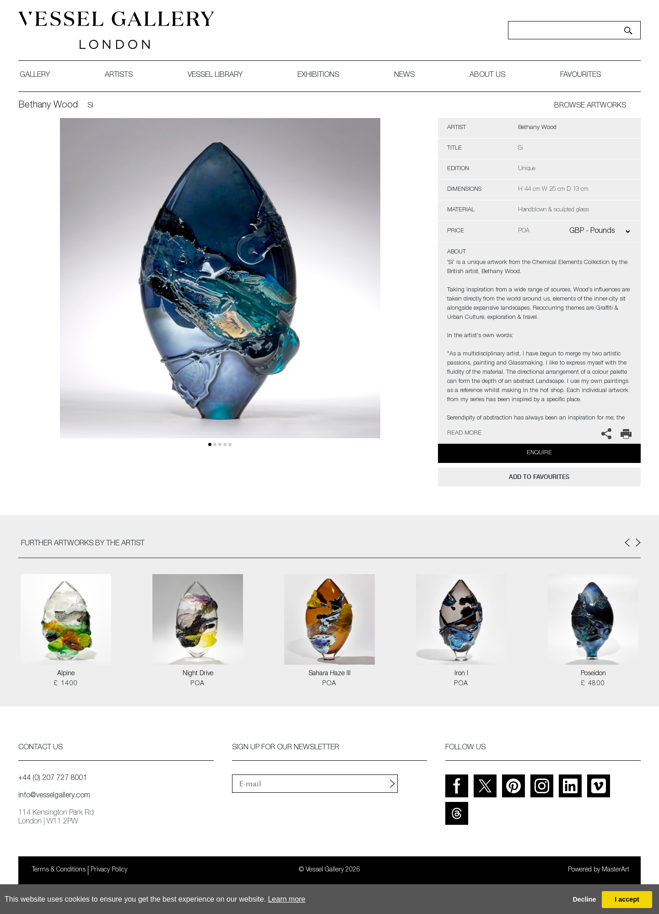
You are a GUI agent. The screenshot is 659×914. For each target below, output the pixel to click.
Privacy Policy (109, 870)
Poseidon (593, 674)
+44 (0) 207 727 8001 (52, 778)
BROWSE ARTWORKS (590, 106)
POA (197, 684)
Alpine (66, 674)
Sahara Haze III (330, 674)
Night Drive (198, 674)
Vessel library (215, 75)
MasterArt (615, 870)
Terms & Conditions (59, 870)
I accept (627, 899)
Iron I (461, 674)
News (404, 75)
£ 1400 (66, 684)
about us (487, 75)
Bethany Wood (48, 105)
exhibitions (318, 75)
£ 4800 (593, 684)
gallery (35, 75)
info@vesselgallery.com (54, 796)
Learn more (286, 899)
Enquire (539, 453)
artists (119, 75)
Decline (584, 899)
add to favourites (539, 476)
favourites (580, 75)
